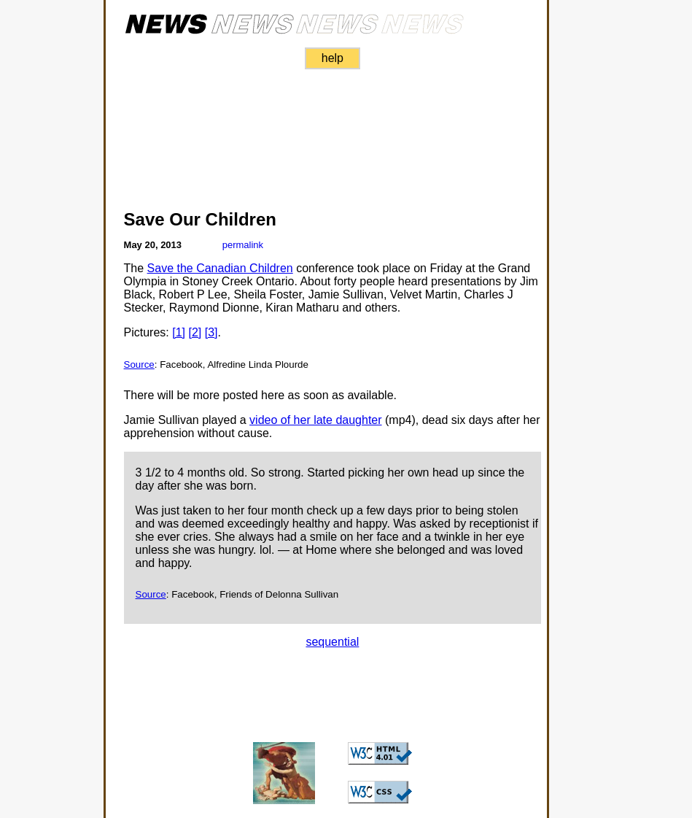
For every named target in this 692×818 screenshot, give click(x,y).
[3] (211, 332)
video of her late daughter (315, 420)
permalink (242, 244)
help (332, 58)
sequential (332, 642)
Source (139, 364)
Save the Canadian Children (220, 268)
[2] (194, 332)
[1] (178, 332)
